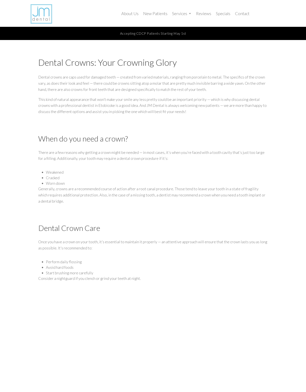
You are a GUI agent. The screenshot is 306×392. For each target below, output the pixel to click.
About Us (130, 13)
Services (179, 13)
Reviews (203, 13)
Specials (223, 13)
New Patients (155, 13)
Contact (242, 13)
